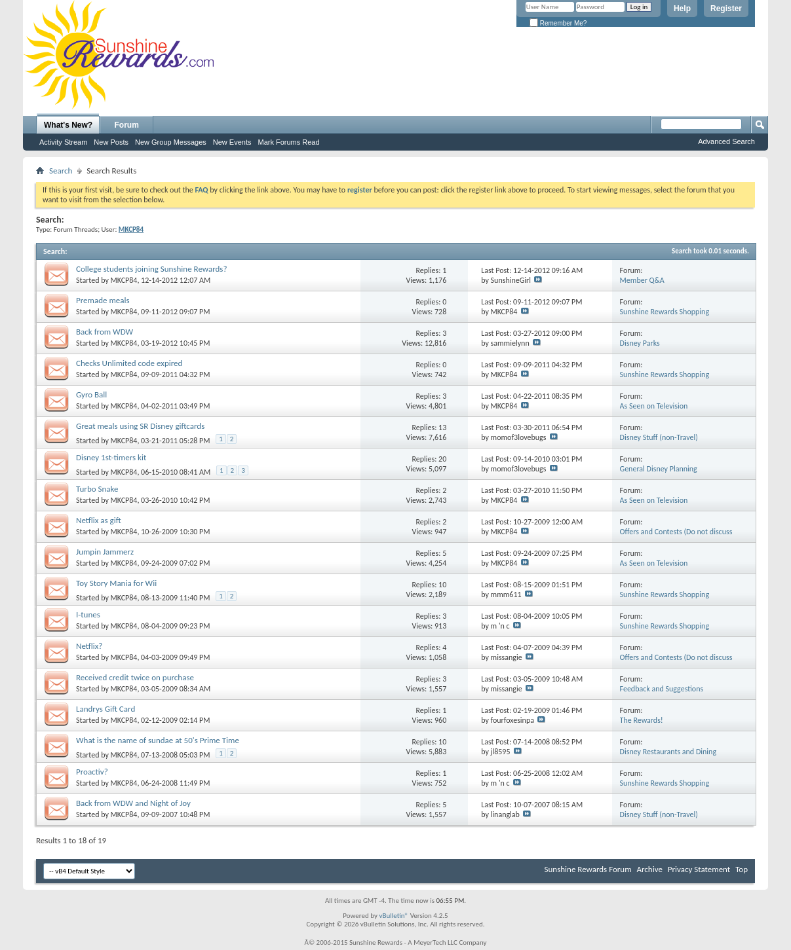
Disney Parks (640, 343)
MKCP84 (124, 280)
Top (741, 869)
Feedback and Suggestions (662, 688)
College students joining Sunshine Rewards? (151, 269)
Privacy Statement (699, 869)
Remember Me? (558, 23)
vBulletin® (393, 915)
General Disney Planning (658, 468)
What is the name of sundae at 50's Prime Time (157, 740)
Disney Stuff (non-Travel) (659, 437)
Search (60, 170)
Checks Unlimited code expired (129, 363)
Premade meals (103, 300)
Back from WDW (104, 332)
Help (682, 8)
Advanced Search (726, 141)
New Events (232, 142)
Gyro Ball (91, 394)
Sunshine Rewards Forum (588, 869)
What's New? (68, 125)
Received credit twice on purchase (135, 677)
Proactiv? (92, 771)
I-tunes (88, 614)
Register (726, 8)
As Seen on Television (654, 406)
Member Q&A (642, 280)
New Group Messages (170, 142)
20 (442, 459)
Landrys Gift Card (105, 709)
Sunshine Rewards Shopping (664, 311)
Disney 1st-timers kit (111, 457)
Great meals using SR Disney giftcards (140, 426)
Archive (649, 869)
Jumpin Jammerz (105, 552)
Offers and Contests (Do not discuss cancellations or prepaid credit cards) (679, 536)
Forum (127, 125)
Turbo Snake (97, 489)
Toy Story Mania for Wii (116, 583)
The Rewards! (641, 720)
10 (442, 584)
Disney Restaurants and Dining (668, 751)
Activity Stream (63, 142)
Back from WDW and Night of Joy (133, 803)
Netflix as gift (98, 520)
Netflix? (89, 646)
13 (442, 427)
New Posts (111, 142)
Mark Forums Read (288, 142)
